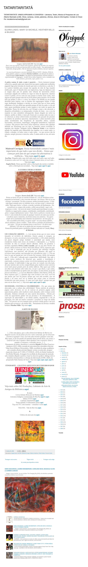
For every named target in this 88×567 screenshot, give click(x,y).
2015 (61, 409)
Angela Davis (14, 453)
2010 (61, 420)
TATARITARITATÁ (18, 8)
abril (63, 370)
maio (63, 368)
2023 (61, 392)
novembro (64, 355)
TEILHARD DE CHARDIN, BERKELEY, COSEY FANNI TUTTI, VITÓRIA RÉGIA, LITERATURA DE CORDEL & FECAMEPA (33, 544)
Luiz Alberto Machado (75, 53)
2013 (61, 413)
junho (63, 365)
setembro (64, 359)
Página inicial (30, 459)
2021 (61, 396)
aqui (41, 64)
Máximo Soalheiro (34, 453)
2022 (61, 394)
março (63, 372)
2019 (61, 400)
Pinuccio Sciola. (48, 453)
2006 (61, 428)
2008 (61, 424)
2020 (61, 398)
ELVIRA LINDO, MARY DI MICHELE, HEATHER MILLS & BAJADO (70, 382)
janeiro (63, 376)
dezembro (64, 353)
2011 (61, 417)
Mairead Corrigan (26, 453)
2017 (61, 405)
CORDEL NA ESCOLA (19, 517)
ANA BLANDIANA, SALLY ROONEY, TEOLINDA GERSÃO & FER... (70, 379)
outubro (64, 357)
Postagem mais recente (11, 459)
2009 (61, 422)
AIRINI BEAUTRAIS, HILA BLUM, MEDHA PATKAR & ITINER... (69, 386)
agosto (63, 361)
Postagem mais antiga (48, 459)
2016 (61, 407)
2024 (61, 390)
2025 (61, 351)
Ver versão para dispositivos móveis (29, 462)
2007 (61, 426)
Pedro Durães (42, 453)
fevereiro (64, 374)
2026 (61, 349)
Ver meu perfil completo (64, 65)
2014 (61, 411)
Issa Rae (20, 453)
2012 (61, 415)
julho (63, 363)
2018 (61, 402)
